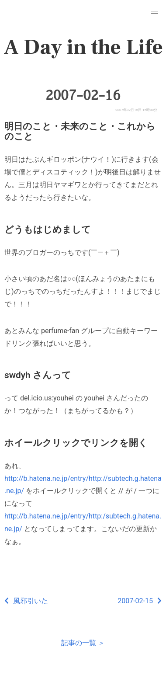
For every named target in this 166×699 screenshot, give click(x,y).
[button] (154, 11)
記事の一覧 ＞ (83, 643)
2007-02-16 (83, 95)
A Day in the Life (83, 47)
